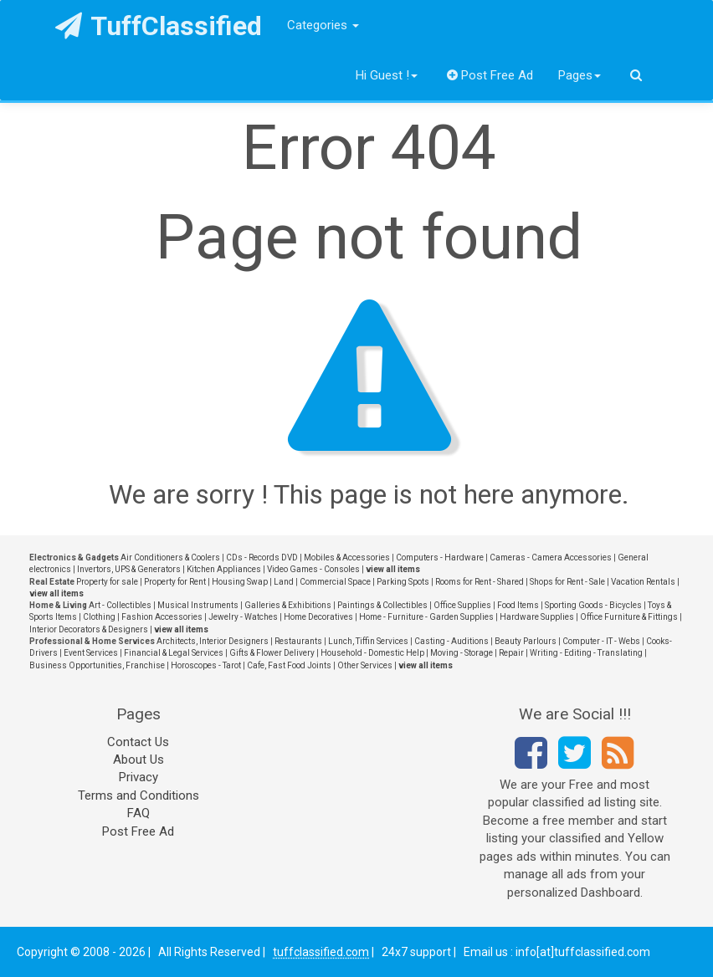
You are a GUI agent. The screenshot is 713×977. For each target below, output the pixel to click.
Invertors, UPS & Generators (129, 569)
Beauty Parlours (526, 641)
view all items (393, 569)
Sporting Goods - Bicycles (593, 605)
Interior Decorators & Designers (88, 629)
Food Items (518, 605)
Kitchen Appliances (224, 569)
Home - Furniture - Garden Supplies (426, 616)
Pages (579, 75)
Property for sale (107, 581)
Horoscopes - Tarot (206, 665)
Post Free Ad (490, 75)
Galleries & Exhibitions (287, 605)
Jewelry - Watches (243, 616)
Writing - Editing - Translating (586, 652)
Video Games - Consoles (313, 569)
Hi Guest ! (387, 75)
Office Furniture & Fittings (629, 616)
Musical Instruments (198, 605)
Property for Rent (175, 581)
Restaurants (298, 641)
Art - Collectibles (120, 605)
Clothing (99, 616)
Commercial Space (335, 581)
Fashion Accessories (162, 616)
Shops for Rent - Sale (567, 581)
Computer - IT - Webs (601, 641)
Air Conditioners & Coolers (170, 557)
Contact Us (138, 741)
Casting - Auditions (451, 641)
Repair (511, 652)
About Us (138, 759)
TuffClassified (158, 26)
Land (284, 581)
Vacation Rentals (643, 581)
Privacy (138, 777)
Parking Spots (403, 581)
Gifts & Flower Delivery (272, 652)
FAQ (138, 813)
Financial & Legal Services (173, 652)
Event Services (91, 652)
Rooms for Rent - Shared (479, 581)
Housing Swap (240, 581)
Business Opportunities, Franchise (97, 665)
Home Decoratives (318, 616)
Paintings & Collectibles (382, 605)
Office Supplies (462, 605)
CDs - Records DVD (262, 557)
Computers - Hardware (440, 557)
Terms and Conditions (138, 795)
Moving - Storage (461, 652)
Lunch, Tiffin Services (368, 641)
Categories (323, 25)
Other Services (364, 665)
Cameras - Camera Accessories (551, 557)
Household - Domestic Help (372, 652)
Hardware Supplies (537, 616)
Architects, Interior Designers (212, 641)
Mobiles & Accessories (347, 557)
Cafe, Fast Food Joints (289, 665)
